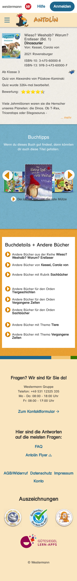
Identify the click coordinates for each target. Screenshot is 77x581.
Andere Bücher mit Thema (35, 325)
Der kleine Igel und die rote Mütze (42, 199)
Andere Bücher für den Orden (33, 289)
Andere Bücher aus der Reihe (39, 254)
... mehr (66, 117)
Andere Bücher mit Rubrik (40, 274)
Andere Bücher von (40, 265)
